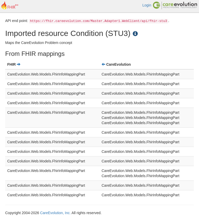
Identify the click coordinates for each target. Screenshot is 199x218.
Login (146, 5)
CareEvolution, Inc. (55, 213)
